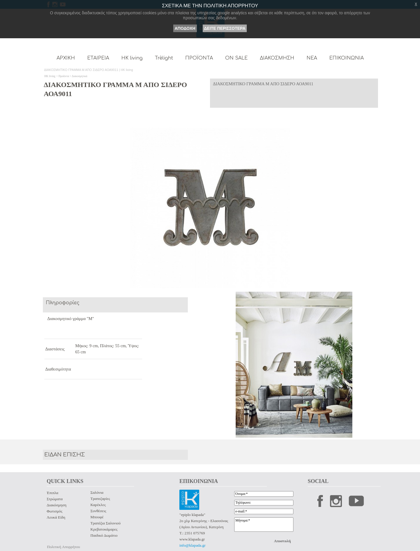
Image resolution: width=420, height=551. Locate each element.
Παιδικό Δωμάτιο (104, 535)
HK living (49, 76)
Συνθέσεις (98, 511)
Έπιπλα (52, 493)
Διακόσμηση (56, 505)
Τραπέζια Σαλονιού (105, 523)
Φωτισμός (54, 511)
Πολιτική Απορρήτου (63, 547)
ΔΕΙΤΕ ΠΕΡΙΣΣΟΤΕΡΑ (225, 28)
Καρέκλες (98, 505)
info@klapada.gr (192, 545)
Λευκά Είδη (56, 517)
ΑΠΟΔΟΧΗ (185, 28)
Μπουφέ (97, 517)
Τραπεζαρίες (100, 498)
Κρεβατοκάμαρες (104, 529)
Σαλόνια (96, 492)
